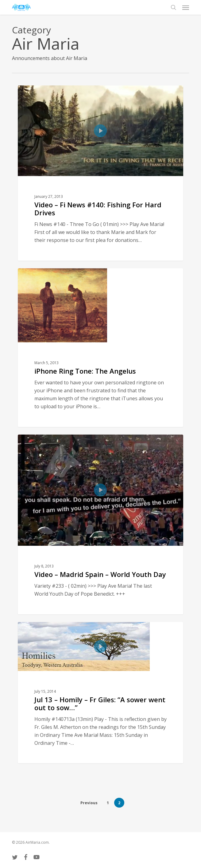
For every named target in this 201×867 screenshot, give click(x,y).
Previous (89, 802)
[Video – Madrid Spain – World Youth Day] (101, 524)
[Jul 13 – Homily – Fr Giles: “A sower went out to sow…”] (101, 692)
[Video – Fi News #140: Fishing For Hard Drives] (101, 173)
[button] (185, 7)
